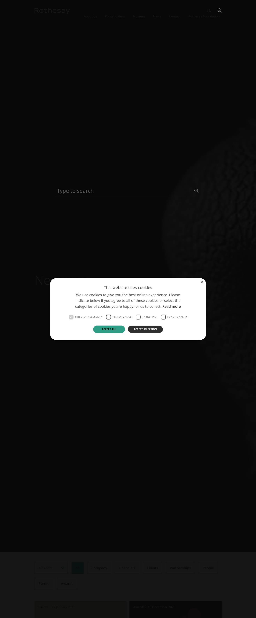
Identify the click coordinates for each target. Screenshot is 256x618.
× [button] (201, 282)
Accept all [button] (109, 329)
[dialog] (128, 309)
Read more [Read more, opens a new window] (171, 306)
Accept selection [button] (145, 329)
